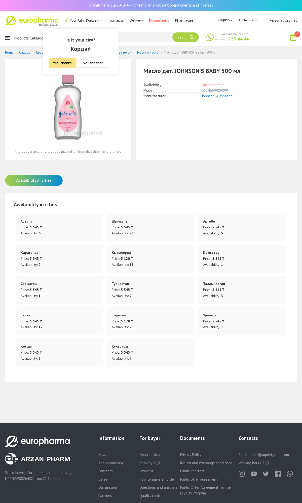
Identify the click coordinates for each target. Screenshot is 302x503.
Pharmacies (184, 20)
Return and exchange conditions (206, 462)
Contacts (116, 20)
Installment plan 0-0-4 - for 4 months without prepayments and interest (151, 5)
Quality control (151, 495)
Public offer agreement (199, 479)
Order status (248, 20)
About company (111, 462)
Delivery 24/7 (150, 462)
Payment (146, 471)
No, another (93, 62)
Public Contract (192, 471)
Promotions (159, 20)
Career (103, 479)
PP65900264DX (21, 478)
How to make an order (157, 479)
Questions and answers (158, 487)
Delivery (136, 20)
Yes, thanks (62, 62)
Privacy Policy (190, 454)
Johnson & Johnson (217, 96)
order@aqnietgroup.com (269, 454)
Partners (105, 495)
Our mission (107, 487)
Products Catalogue (26, 37)
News (102, 454)
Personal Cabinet (283, 20)
